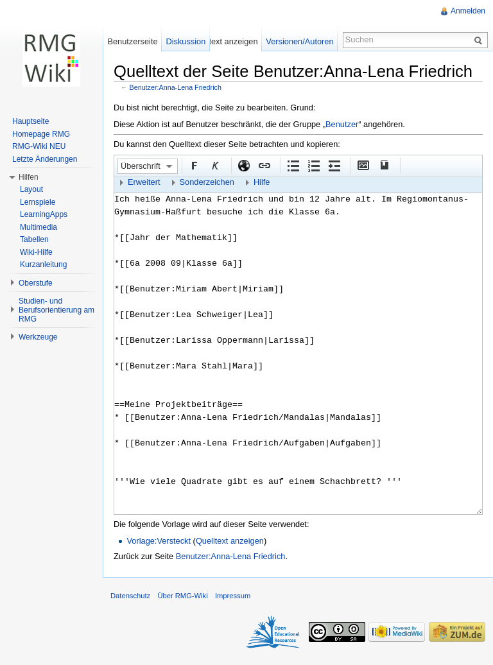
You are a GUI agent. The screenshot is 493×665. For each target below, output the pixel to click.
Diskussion (185, 41)
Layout (31, 189)
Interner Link (264, 165)
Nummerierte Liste (313, 165)
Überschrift (140, 166)
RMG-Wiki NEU (38, 146)
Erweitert (144, 182)
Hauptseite (30, 121)
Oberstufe (36, 283)
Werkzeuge (38, 336)
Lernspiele (37, 202)
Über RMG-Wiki (182, 596)
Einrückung (334, 165)
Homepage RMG (41, 134)
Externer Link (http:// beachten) (243, 165)
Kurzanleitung (43, 264)
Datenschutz (130, 596)
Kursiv (214, 165)
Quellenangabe (383, 165)
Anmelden (468, 10)
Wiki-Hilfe (36, 252)
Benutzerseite (132, 41)
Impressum (232, 596)
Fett (194, 165)
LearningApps (43, 214)
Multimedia (38, 227)
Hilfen (29, 177)
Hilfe (262, 182)
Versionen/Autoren (299, 41)
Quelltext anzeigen (230, 541)
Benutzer (341, 124)
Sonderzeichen (207, 182)
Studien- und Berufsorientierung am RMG (56, 310)
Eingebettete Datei (362, 165)
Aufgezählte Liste (292, 165)
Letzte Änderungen (44, 159)
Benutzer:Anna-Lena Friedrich (175, 87)
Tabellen (34, 239)
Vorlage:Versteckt (158, 541)
